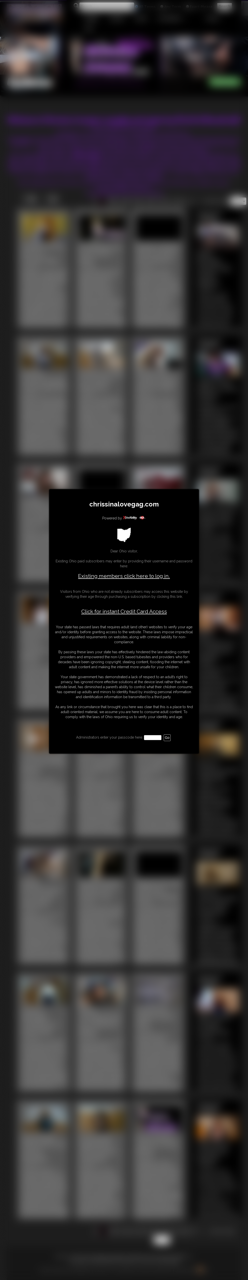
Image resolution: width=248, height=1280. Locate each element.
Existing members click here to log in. (124, 576)
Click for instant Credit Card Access (124, 611)
